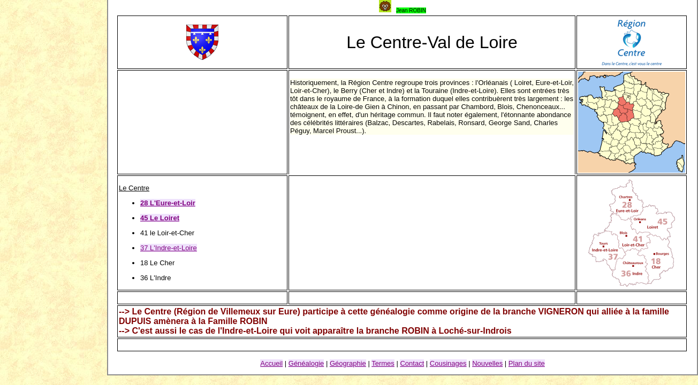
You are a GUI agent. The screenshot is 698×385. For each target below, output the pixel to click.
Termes (382, 363)
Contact (412, 363)
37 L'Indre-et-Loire (168, 248)
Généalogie (306, 363)
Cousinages (448, 363)
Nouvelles (487, 363)
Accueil (271, 363)
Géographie (348, 363)
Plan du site (527, 363)
